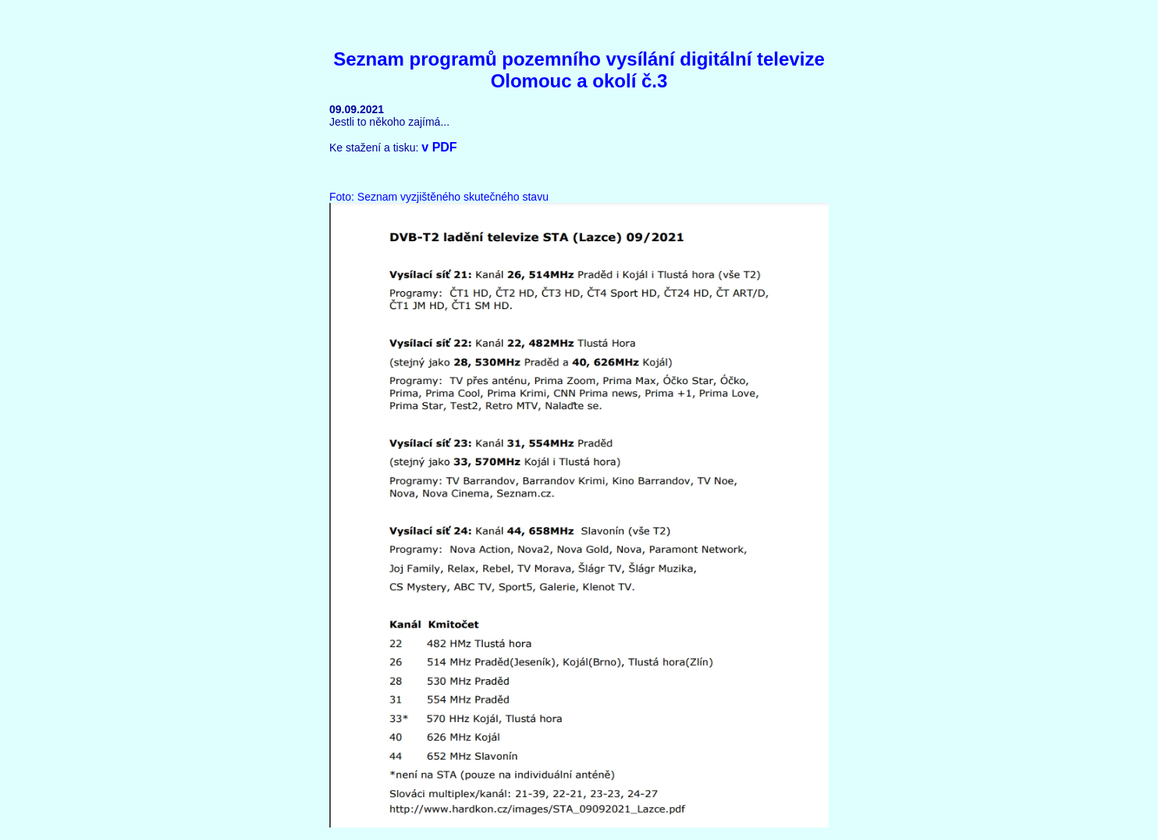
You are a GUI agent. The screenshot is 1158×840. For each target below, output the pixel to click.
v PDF (438, 147)
